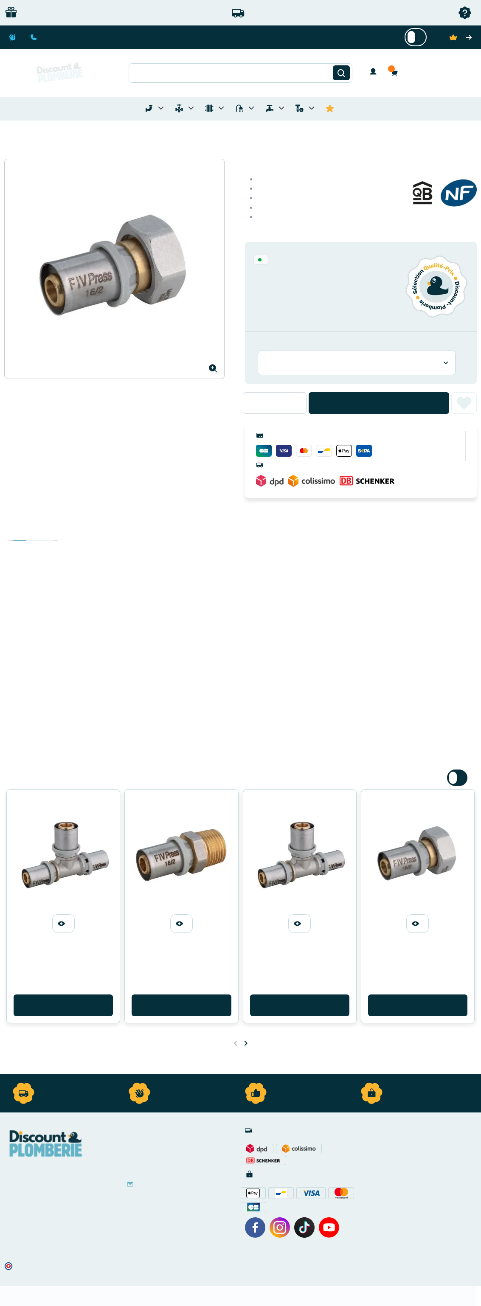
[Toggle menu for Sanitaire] (251, 108)
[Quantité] (274, 402)
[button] (396, 73)
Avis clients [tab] (46, 532)
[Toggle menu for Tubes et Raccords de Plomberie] (160, 108)
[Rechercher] (341, 73)
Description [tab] (19, 532)
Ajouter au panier (379, 403)
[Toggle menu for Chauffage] (221, 108)
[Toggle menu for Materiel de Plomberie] (191, 108)
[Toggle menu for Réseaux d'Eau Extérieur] (281, 108)
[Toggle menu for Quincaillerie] (311, 108)
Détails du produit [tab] (33, 532)
